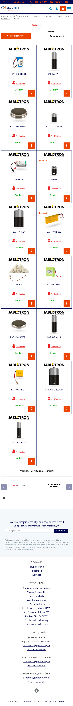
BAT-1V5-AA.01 (54, 74)
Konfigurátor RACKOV (36, 616)
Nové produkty (36, 596)
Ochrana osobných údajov (36, 588)
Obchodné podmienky (36, 620)
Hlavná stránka (36, 566)
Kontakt (36, 574)
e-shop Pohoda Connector (42, 701)
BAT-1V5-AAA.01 (19, 442)
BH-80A (19, 284)
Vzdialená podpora (36, 600)
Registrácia (36, 570)
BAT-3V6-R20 (19, 232)
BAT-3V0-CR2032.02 (19, 337)
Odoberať (61, 530)
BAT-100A (19, 179)
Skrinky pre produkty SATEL (36, 608)
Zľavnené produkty (36, 592)
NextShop (27, 701)
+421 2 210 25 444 (40, 2)
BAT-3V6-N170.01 (19, 390)
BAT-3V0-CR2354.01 (19, 127)
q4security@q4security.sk (16, 2)
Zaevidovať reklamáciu (36, 624)
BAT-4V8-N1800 (54, 232)
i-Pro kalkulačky (36, 604)
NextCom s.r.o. (60, 701)
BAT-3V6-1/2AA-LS (54, 127)
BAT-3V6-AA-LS (54, 337)
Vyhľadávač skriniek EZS (36, 612)
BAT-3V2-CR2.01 (19, 74)
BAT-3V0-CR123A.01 (54, 390)
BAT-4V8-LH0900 (54, 284)
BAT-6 (54, 179)
